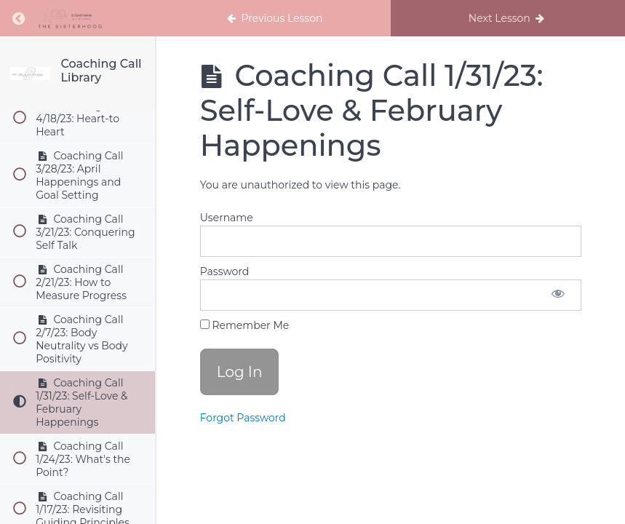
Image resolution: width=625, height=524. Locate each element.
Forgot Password (243, 417)
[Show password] (558, 295)
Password (224, 271)
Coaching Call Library (100, 70)
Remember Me (244, 325)
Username (226, 217)
